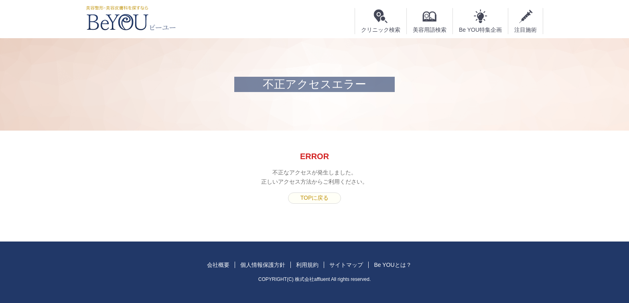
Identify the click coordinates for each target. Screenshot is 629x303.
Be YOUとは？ (392, 265)
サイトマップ (346, 265)
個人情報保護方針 (262, 265)
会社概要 (218, 265)
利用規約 (307, 265)
